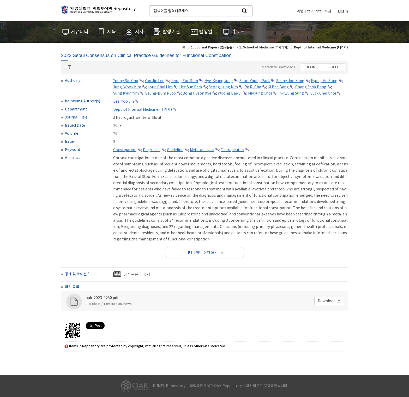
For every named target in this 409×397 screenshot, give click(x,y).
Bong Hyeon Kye (197, 93)
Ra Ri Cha (252, 87)
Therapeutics (232, 150)
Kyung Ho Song (324, 81)
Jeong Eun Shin (184, 81)
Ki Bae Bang (278, 87)
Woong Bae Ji (230, 93)
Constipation (124, 150)
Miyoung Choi (260, 93)
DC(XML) (312, 67)
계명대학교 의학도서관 (314, 11)
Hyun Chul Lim (160, 87)
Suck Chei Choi (323, 93)
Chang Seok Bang (310, 87)
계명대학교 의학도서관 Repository (99, 10)
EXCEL (334, 67)
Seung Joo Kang (290, 81)
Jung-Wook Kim (127, 87)
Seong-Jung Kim (223, 87)
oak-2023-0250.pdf (102, 298)
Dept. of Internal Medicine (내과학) (142, 110)
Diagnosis (151, 150)
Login (343, 11)
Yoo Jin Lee (154, 81)
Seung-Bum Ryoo (160, 93)
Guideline (175, 150)
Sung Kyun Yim (126, 93)
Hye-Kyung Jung (218, 81)
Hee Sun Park (190, 87)
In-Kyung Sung (291, 93)
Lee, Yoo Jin (123, 102)
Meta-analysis (202, 150)
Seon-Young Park (254, 81)
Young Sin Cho (125, 81)
